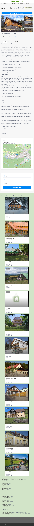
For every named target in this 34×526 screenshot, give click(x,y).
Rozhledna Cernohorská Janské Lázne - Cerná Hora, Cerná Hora (13, 495)
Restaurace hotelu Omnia (6, 512)
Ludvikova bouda (5, 488)
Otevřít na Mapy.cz (6, 142)
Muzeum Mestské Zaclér (6, 505)
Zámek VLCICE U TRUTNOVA (7, 502)
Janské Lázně (5, 3)
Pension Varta (4, 485)
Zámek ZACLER (4, 504)
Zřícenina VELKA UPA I (6, 496)
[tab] (15, 42)
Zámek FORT (4, 500)
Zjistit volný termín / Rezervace (9, 36)
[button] (17, 155)
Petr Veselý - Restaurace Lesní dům (8, 513)
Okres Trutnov (26, 3)
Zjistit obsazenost (17, 187)
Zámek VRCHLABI (5, 506)
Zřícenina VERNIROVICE (6, 501)
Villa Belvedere (4, 489)
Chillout (3, 480)
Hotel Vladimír (4, 510)
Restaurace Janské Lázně (6, 514)
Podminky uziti (15, 524)
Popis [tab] (5, 41)
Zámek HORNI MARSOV (6, 497)
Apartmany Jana (5, 483)
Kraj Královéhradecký (15, 3)
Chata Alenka (4, 487)
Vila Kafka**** (4, 484)
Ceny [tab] (9, 41)
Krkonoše (21, 3)
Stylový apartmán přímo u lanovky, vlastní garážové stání (12, 479)
